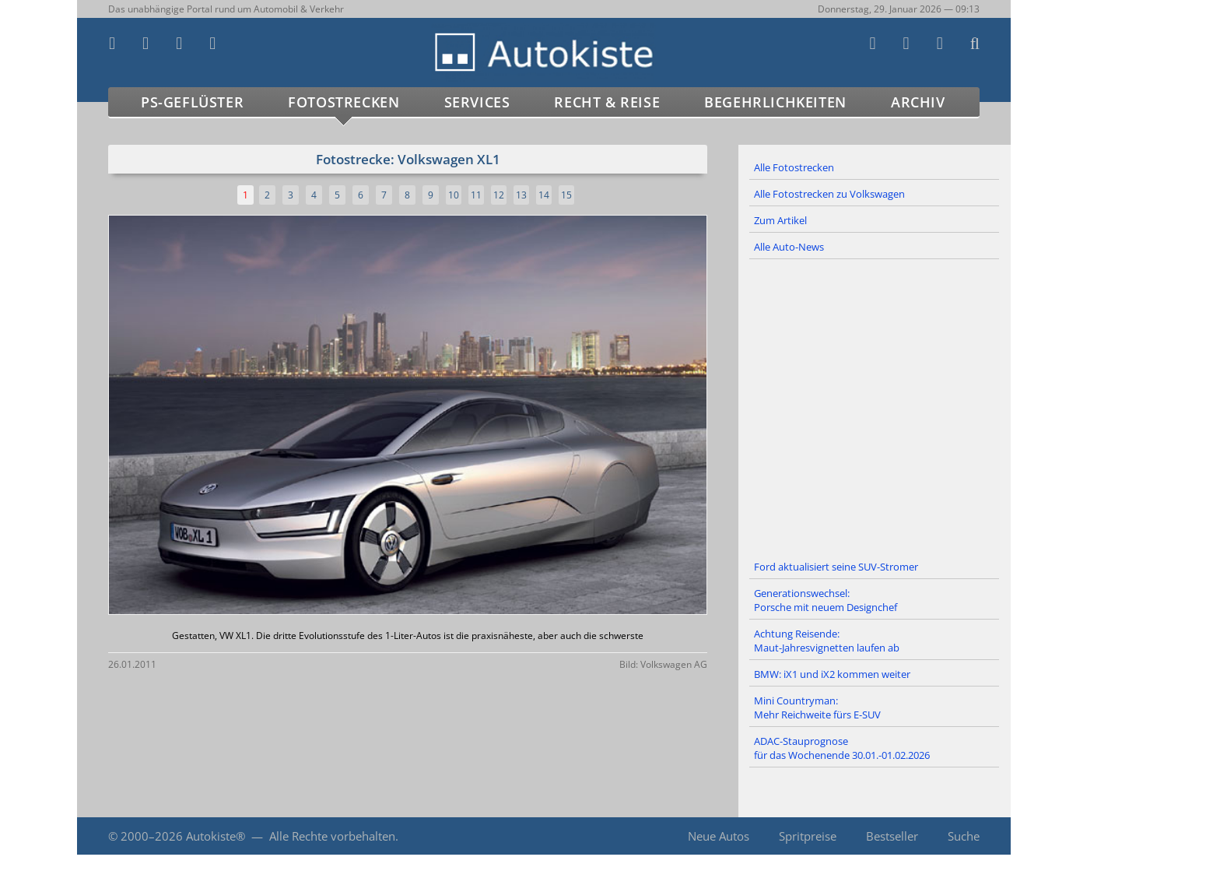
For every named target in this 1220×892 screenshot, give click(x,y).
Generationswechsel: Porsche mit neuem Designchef (825, 600)
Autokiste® (215, 836)
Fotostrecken (343, 102)
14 (543, 195)
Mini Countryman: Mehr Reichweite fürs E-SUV (817, 708)
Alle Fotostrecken (794, 167)
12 (498, 195)
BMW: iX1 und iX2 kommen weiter (832, 674)
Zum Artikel (780, 220)
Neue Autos (718, 836)
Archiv (918, 102)
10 (453, 195)
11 (476, 195)
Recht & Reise (607, 102)
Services (477, 102)
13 (521, 195)
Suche (964, 836)
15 (566, 195)
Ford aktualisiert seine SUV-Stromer (836, 567)
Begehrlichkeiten (775, 102)
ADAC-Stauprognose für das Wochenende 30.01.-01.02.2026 (842, 748)
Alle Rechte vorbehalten (332, 836)
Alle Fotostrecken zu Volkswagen (829, 194)
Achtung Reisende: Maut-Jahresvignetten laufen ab (826, 641)
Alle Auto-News (789, 247)
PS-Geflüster (192, 102)
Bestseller (892, 836)
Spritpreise (807, 836)
